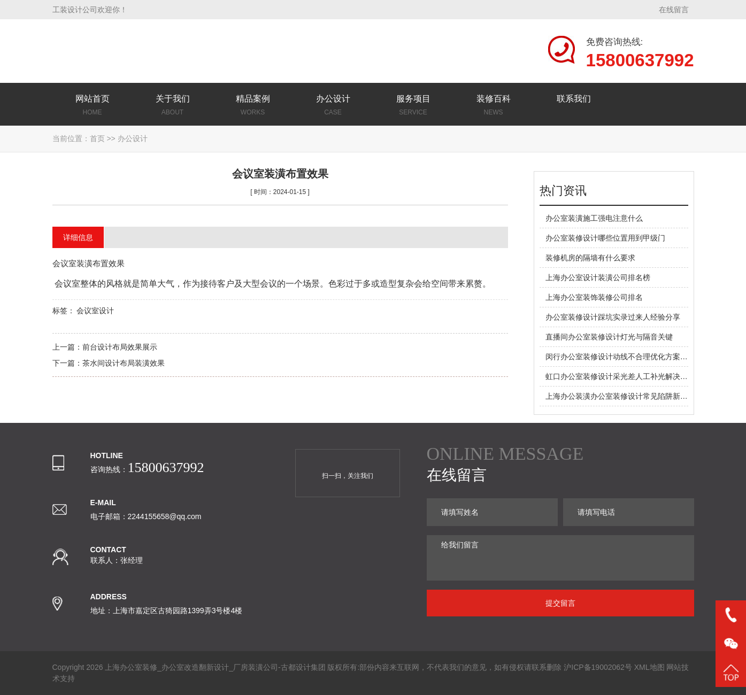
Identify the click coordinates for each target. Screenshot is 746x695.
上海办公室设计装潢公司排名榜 (597, 277)
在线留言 (674, 9)
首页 (97, 138)
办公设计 (133, 138)
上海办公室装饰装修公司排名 (594, 297)
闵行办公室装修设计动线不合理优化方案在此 (620, 356)
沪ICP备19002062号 (598, 667)
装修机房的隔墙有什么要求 (590, 257)
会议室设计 (95, 310)
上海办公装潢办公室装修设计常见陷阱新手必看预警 (631, 396)
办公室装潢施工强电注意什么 (594, 218)
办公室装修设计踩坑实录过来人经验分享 (612, 317)
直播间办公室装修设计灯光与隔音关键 (609, 337)
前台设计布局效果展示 (119, 347)
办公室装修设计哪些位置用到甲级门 (605, 238)
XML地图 (649, 667)
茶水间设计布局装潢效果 (123, 363)
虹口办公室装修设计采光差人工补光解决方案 (620, 376)
